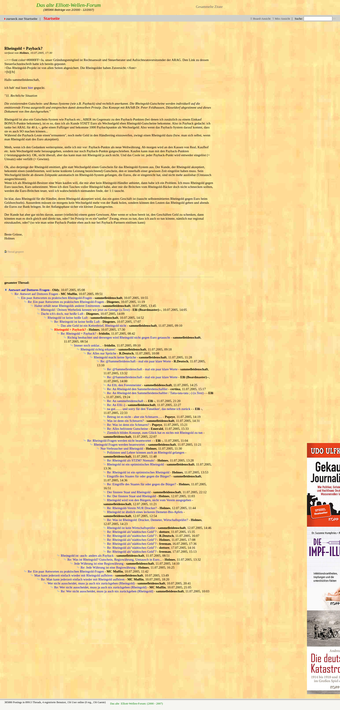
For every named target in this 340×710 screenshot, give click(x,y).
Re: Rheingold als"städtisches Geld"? (131, 532)
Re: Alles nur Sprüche (101, 353)
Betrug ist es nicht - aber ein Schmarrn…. (134, 417)
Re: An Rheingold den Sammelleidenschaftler (137, 389)
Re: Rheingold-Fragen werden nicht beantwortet (119, 440)
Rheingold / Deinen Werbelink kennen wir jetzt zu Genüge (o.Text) (85, 309)
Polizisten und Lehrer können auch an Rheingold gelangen (145, 452)
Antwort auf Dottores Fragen (29, 290)
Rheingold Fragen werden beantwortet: (120, 444)
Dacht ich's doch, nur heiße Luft (62, 313)
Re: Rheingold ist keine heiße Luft (77, 321)
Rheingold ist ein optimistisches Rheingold (135, 464)
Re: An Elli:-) (116, 405)
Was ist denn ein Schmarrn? (125, 421)
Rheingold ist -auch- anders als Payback (87, 555)
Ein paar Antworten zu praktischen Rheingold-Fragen (56, 298)
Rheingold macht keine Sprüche (115, 357)
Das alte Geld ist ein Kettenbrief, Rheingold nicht (93, 325)
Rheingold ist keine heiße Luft (68, 317)
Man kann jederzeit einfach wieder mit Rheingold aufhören (73, 575)
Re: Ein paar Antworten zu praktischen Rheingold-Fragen (66, 302)
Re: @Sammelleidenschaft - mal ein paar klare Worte (135, 361)
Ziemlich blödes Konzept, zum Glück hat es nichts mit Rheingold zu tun (155, 432)
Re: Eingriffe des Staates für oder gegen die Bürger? (141, 484)
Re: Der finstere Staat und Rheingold (131, 496)
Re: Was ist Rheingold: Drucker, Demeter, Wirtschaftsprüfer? (147, 520)
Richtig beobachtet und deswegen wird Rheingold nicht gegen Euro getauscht (118, 337)
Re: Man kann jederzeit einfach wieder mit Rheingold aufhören (83, 579)
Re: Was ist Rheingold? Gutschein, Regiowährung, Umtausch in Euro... (114, 559)
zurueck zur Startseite (21, 18)
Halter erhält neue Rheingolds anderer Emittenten (67, 306)
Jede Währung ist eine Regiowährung (99, 563)
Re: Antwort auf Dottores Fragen (36, 294)
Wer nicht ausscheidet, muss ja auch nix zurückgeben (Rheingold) (91, 583)
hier (30, 87)
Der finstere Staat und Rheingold (128, 492)
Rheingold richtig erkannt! (98, 349)
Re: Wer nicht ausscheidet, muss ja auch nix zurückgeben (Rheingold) (100, 587)
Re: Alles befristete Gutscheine (127, 428)
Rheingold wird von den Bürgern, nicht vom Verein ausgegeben (149, 500)
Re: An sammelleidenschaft (125, 401)
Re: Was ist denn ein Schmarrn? (128, 424)
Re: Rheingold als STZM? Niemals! (131, 460)
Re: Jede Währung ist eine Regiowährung (108, 567)
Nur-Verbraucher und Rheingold (121, 448)
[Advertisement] (227, 31)
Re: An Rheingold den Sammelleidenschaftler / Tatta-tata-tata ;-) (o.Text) (155, 393)
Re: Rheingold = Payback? (78, 333)
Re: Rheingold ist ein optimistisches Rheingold (138, 472)
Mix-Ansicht (281, 18)
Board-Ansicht (260, 18)
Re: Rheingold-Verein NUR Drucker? (132, 508)
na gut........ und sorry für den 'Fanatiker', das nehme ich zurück (148, 409)
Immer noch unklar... (88, 345)
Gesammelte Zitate (209, 7)
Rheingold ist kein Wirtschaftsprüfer (131, 528)
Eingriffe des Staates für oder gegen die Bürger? (139, 476)
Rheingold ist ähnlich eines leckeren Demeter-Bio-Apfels (145, 512)
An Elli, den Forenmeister (124, 385)
